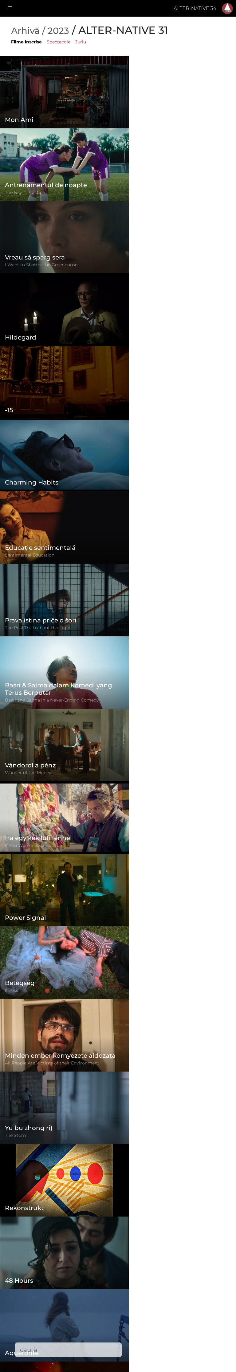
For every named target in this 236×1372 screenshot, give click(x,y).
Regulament (98, 1294)
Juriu (80, 42)
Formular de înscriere (108, 1282)
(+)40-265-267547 (185, 1309)
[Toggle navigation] (10, 8)
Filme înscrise (26, 42)
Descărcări (95, 1343)
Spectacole (58, 42)
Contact (92, 1331)
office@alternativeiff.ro (191, 1321)
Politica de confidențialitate (116, 1307)
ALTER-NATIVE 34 (195, 8)
